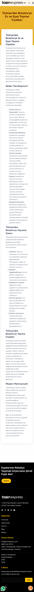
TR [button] (24, 3)
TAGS (3, 562)
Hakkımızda (5, 523)
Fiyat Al (6, 481)
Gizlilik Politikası (6, 557)
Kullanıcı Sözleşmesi (8, 555)
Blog (3, 529)
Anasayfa (4, 520)
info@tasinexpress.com (9, 541)
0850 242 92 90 (7, 544)
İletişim (3, 532)
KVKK (3, 560)
